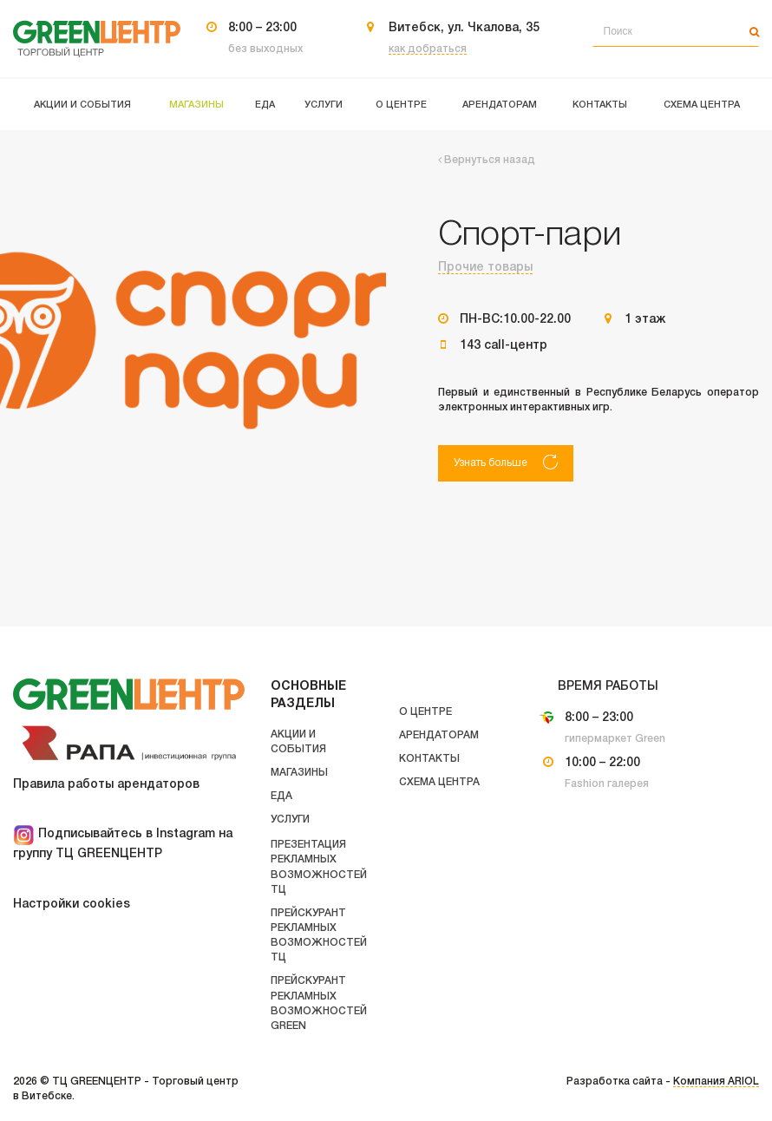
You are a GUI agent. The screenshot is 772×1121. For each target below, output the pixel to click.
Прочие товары (485, 267)
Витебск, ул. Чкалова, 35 (464, 28)
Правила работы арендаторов (106, 784)
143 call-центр (503, 345)
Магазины (299, 772)
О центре (425, 712)
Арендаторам (439, 735)
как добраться (428, 49)
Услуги (290, 819)
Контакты (429, 759)
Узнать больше (506, 462)
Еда (281, 796)
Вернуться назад (486, 160)
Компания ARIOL (716, 1081)
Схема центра (439, 782)
